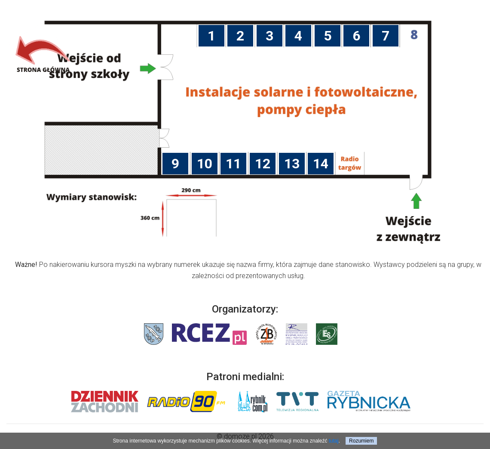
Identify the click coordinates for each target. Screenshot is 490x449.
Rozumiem (361, 441)
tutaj (334, 441)
